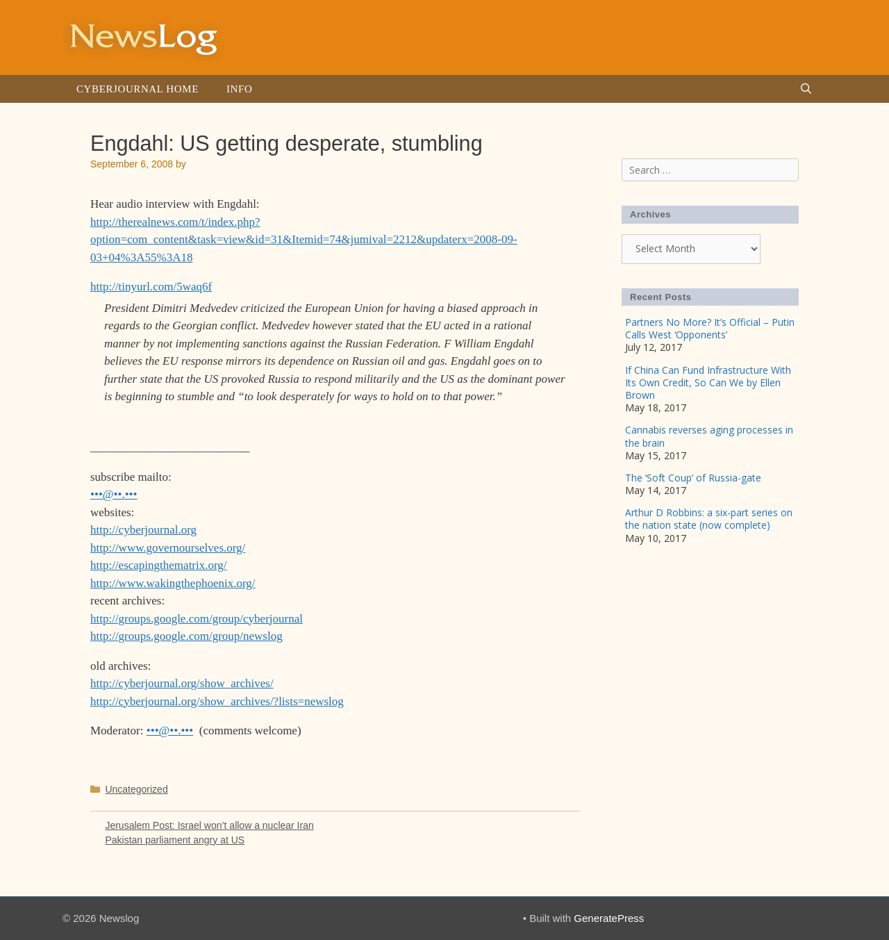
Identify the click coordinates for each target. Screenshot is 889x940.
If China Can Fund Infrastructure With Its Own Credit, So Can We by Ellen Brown (708, 382)
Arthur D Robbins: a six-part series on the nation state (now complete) (708, 518)
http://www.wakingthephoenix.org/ (173, 583)
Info (239, 88)
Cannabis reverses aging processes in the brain (709, 436)
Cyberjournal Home (137, 88)
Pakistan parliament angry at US (174, 840)
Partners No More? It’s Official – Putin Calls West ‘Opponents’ (710, 328)
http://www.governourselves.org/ (167, 547)
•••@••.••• (114, 494)
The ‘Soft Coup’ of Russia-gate (693, 477)
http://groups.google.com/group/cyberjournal (196, 618)
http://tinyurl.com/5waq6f (151, 286)
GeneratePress (609, 918)
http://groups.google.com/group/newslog (186, 636)
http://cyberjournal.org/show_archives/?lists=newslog (217, 701)
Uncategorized (136, 789)
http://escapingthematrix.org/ (158, 565)
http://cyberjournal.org (143, 529)
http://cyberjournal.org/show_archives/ (182, 683)
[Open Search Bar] (806, 89)
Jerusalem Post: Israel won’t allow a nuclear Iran (209, 825)
